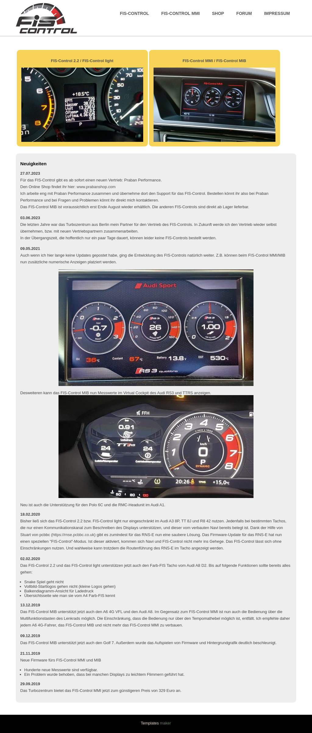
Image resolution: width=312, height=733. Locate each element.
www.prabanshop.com (96, 186)
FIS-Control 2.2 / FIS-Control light (82, 60)
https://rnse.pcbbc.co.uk (73, 534)
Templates (150, 723)
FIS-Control (134, 13)
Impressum (277, 13)
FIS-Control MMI (180, 13)
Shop (218, 13)
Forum (244, 13)
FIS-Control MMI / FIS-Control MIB (214, 60)
